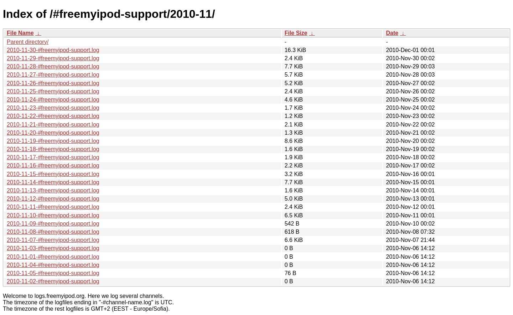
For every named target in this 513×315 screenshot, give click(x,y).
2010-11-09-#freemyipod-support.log (53, 224)
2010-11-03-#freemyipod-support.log (53, 248)
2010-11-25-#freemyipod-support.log (53, 91)
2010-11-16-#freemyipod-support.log (53, 165)
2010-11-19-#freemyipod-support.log (53, 141)
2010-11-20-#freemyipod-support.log (53, 133)
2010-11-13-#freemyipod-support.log (53, 190)
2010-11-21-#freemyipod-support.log (53, 125)
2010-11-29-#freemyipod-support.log (53, 58)
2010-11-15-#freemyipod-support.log (53, 174)
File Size (296, 33)
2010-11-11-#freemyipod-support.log (53, 207)
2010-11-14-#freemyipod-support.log (53, 182)
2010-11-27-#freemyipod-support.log (53, 75)
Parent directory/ (27, 42)
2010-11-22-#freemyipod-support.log (53, 116)
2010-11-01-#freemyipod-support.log (53, 257)
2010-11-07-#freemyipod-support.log (53, 240)
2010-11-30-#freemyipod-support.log (53, 50)
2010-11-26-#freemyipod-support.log (53, 83)
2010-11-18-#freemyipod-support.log (53, 149)
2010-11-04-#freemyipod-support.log (53, 265)
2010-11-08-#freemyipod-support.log (53, 232)
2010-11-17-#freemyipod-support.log (53, 157)
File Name (20, 33)
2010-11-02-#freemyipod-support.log (53, 281)
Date (392, 33)
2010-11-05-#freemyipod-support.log (53, 273)
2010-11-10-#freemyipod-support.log (53, 215)
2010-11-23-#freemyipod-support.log (53, 108)
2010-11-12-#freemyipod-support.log (53, 199)
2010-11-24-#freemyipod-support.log (53, 100)
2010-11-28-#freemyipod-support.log (53, 66)
